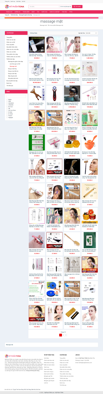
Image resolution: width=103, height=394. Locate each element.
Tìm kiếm (77, 6)
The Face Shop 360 (21, 389)
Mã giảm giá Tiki (48, 376)
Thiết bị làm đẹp (14, 15)
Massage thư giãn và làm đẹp (25, 15)
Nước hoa (44, 12)
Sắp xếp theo (81, 33)
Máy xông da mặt (12, 76)
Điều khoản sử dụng (49, 362)
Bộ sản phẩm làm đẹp (12, 80)
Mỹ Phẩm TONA (59, 392)
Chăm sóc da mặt (11, 39)
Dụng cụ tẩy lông (12, 68)
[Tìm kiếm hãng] (43, 6)
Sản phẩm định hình (13, 78)
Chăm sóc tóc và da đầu (13, 49)
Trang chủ (7, 1)
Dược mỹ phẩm (10, 44)
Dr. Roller (10, 114)
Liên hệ (23, 1)
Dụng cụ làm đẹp (55, 12)
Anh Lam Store (11, 110)
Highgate (10, 117)
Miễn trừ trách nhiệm (49, 365)
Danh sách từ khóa (48, 374)
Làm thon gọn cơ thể (15, 64)
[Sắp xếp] (91, 33)
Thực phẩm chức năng (12, 54)
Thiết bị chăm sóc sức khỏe (13, 56)
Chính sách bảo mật (49, 360)
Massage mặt (13, 66)
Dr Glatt (9, 112)
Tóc (38, 12)
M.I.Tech (10, 106)
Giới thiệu (18, 1)
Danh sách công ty (48, 371)
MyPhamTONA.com (49, 392)
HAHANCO (10, 103)
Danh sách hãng (48, 369)
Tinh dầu (64, 12)
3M (8, 108)
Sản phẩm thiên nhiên (12, 47)
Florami (9, 115)
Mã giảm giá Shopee (49, 380)
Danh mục (13, 1)
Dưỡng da (17, 12)
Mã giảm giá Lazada (49, 378)
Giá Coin (38, 389)
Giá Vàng (28, 389)
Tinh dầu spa (10, 85)
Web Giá (33, 389)
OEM (9, 101)
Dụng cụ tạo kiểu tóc (13, 71)
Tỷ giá (14, 389)
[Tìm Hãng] (16, 96)
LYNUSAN (10, 105)
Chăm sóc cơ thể (11, 42)
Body (33, 12)
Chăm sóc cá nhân (11, 51)
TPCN (70, 12)
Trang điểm (26, 12)
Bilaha (9, 99)
